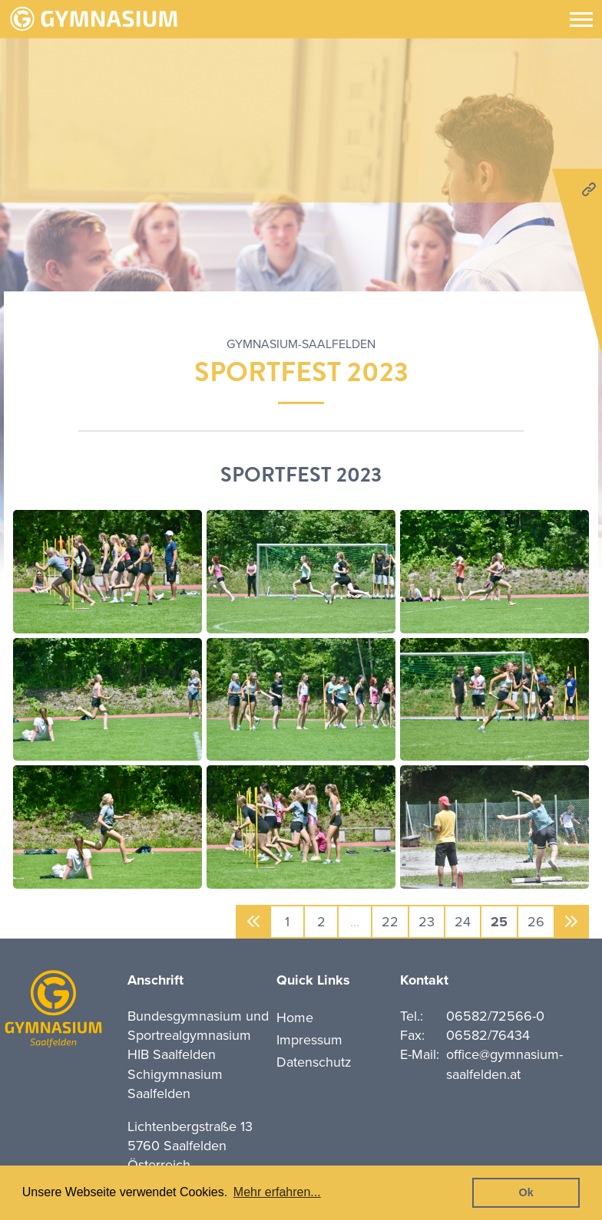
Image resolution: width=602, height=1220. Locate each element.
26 (536, 921)
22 (390, 921)
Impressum (309, 1039)
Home (294, 1017)
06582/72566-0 (495, 1016)
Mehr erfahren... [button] (277, 1192)
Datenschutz (314, 1062)
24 (463, 921)
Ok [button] (526, 1192)
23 (426, 921)
